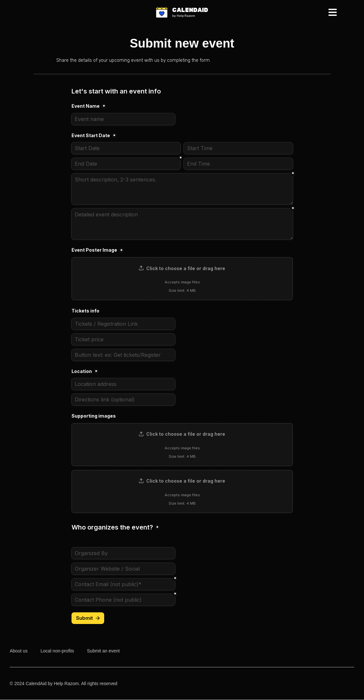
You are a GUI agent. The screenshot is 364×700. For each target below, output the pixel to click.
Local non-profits (57, 650)
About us (19, 650)
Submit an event (103, 650)
